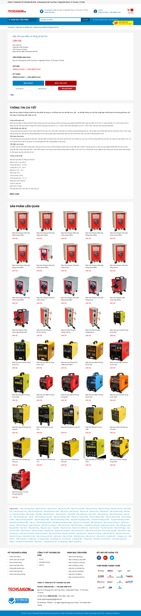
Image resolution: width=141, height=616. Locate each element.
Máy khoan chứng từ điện (79, 517)
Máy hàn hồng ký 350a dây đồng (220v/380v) (21, 266)
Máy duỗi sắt (104, 511)
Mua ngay (28, 83)
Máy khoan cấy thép (78, 509)
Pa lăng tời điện (77, 539)
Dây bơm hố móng (15, 536)
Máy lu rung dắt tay (75, 542)
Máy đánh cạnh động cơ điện (18, 522)
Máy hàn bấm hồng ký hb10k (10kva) (68, 331)
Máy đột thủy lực (48, 514)
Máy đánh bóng (79, 536)
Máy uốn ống (94, 511)
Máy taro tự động (19, 514)
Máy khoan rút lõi (64, 509)
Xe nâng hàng (62, 542)
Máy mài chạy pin (22, 525)
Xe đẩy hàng (32, 539)
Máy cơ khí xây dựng (27, 509)
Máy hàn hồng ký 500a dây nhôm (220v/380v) (21, 234)
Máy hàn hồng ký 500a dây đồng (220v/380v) (45, 234)
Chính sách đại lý (14, 557)
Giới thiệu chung (44, 562)
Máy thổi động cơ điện (42, 520)
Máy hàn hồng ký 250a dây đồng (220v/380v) (70, 299)
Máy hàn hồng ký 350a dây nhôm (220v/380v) (119, 234)
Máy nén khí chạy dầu (109, 531)
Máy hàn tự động (37, 531)
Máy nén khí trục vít (77, 531)
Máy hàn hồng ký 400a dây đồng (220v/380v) (94, 234)
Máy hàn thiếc (25, 531)
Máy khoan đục (66, 528)
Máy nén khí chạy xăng (93, 531)
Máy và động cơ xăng (123, 525)
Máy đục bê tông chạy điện (24, 520)
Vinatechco (116, 613)
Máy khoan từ (52, 509)
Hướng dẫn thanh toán (16, 568)
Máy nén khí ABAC (42, 533)
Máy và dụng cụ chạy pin (112, 522)
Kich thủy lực (66, 539)
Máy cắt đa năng (81, 514)
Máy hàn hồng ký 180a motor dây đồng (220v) (19, 331)
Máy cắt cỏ (23, 528)
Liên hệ (41, 565)
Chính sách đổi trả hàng (17, 574)
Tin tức (41, 559)
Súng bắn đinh (111, 536)
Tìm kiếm (85, 20)
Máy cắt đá (71, 514)
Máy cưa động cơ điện (113, 517)
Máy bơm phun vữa (20, 511)
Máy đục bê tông (103, 509)
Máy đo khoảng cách (20, 517)
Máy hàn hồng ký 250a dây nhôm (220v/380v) (21, 299)
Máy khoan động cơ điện (62, 517)
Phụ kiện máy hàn (107, 528)
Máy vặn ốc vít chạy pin (49, 525)
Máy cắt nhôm (74, 511)
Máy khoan (57, 536)
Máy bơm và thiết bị (68, 533)
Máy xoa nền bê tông (35, 511)
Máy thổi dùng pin (77, 525)
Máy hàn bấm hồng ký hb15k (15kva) (44, 331)
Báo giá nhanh (67, 88)
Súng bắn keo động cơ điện (100, 520)
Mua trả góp (61, 83)
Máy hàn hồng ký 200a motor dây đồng (117, 299)
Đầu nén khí (122, 531)
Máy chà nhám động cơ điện (60, 520)
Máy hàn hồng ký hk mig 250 (70, 427)
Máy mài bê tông (91, 509)
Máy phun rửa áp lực (95, 533)
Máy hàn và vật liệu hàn (80, 528)
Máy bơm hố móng (29, 536)
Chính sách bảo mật (15, 571)
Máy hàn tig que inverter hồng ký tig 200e (20, 493)
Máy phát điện (14, 528)
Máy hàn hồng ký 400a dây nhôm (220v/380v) (70, 234)
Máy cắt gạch (30, 514)
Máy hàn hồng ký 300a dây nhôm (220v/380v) (45, 266)
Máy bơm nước (81, 533)
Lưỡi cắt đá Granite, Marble (24, 542)
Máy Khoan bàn (40, 509)
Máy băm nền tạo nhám (51, 511)
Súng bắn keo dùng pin (92, 525)
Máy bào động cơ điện (43, 522)
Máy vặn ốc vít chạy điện (81, 522)
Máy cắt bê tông (34, 528)
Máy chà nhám (68, 536)
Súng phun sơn (122, 536)
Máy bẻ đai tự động (115, 514)
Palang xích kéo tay (50, 542)
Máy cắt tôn (92, 514)
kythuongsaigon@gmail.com (52, 599)
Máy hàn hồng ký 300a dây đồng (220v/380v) (94, 266)
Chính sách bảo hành (16, 565)
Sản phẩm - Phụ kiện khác (101, 539)
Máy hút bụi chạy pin (108, 525)
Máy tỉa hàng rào (96, 522)
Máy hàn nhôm (94, 528)
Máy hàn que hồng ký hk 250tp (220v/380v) (69, 363)
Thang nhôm (88, 539)
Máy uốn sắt (84, 511)
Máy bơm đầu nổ (108, 533)
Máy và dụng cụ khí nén (44, 536)
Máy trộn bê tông (116, 509)
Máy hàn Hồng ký (120, 528)
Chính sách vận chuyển (17, 560)
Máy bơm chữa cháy (122, 533)
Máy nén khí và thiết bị (62, 531)
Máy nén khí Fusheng (27, 533)
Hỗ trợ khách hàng (15, 562)
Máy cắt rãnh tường (116, 511)
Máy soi (32, 522)
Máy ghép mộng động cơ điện (62, 522)
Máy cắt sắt (64, 511)
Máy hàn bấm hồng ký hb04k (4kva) (92, 331)
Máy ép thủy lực (61, 514)
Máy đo (31, 517)
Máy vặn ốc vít (90, 536)
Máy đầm (39, 514)
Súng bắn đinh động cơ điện (120, 520)
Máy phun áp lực (46, 528)
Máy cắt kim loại (103, 514)
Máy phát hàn (49, 531)
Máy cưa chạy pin (64, 525)
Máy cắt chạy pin (34, 525)
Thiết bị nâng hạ (21, 539)
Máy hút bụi (38, 542)
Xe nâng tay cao (55, 539)
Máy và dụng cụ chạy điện (43, 517)
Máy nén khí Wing (55, 533)
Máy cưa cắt (101, 536)
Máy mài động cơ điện (97, 517)
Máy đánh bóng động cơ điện (80, 520)
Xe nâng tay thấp (43, 539)
